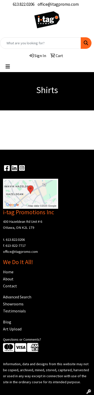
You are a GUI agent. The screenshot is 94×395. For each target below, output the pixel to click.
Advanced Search (17, 296)
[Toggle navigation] (8, 66)
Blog (7, 321)
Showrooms (13, 303)
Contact (10, 285)
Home (8, 271)
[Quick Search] (40, 43)
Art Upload (12, 328)
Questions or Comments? (22, 339)
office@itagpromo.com (58, 4)
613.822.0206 (23, 4)
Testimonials (14, 310)
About (8, 278)
